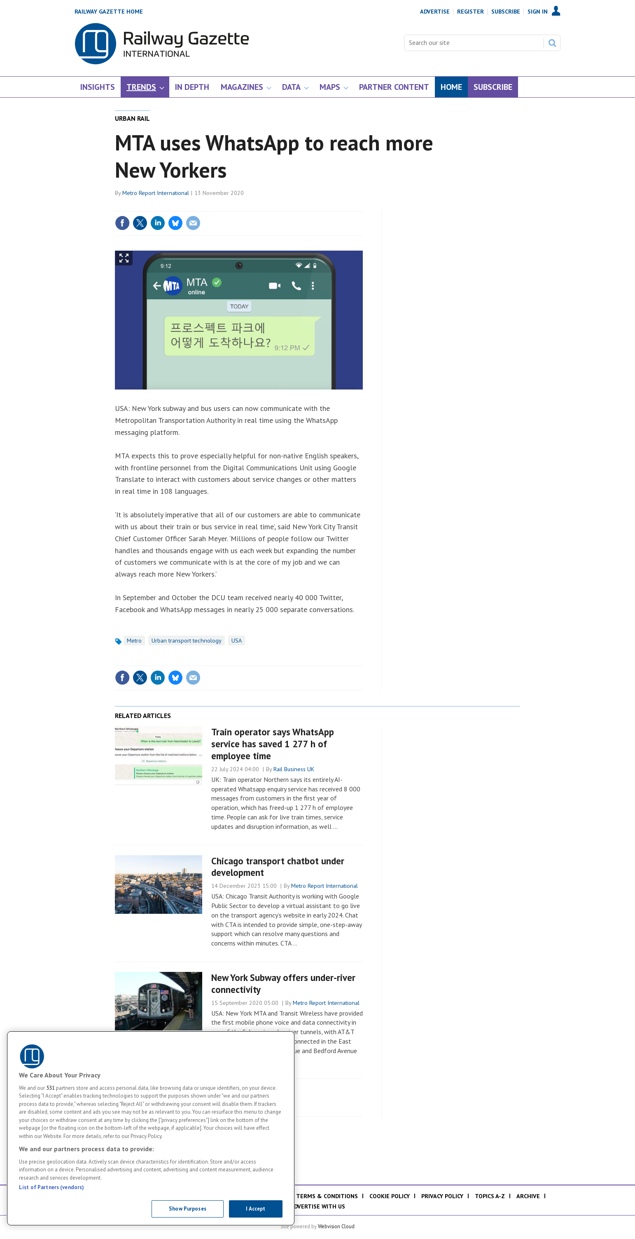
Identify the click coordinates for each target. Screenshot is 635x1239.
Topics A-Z (490, 1196)
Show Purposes (187, 1208)
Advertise (435, 11)
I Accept (255, 1208)
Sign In (538, 11)
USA (236, 640)
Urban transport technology (187, 640)
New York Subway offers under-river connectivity (283, 983)
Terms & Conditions (327, 1196)
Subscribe (505, 11)
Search (552, 42)
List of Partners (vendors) (51, 1187)
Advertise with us (317, 1206)
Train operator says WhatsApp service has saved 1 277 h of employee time (272, 744)
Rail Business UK (293, 769)
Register (470, 11)
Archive (528, 1196)
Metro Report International (155, 193)
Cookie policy (389, 1196)
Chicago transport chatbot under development (277, 867)
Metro (134, 640)
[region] (151, 1128)
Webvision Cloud (336, 1226)
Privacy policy (442, 1196)
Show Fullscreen (124, 258)
